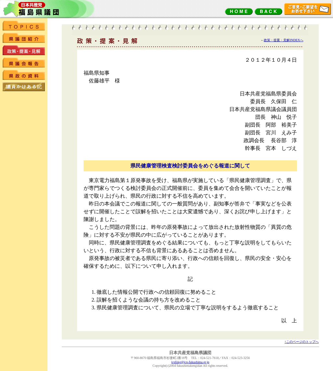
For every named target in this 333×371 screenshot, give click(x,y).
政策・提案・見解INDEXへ (283, 40)
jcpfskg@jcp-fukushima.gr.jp (190, 362)
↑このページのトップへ (302, 341)
